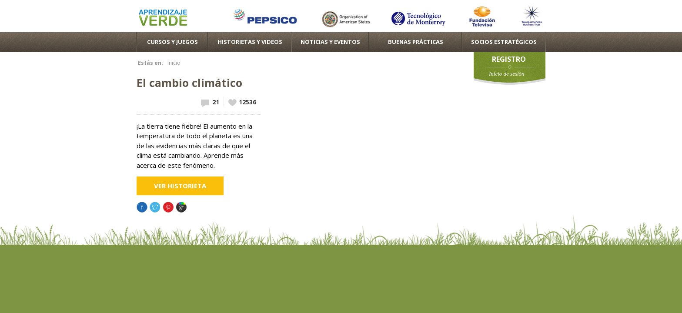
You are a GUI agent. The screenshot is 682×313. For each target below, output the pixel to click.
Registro (509, 59)
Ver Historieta (180, 185)
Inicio (174, 63)
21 (215, 102)
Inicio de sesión (507, 73)
